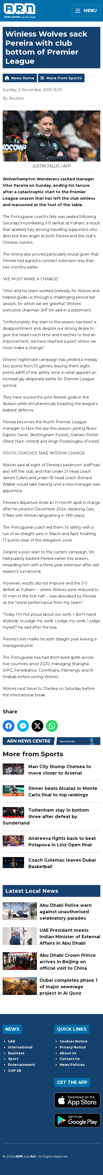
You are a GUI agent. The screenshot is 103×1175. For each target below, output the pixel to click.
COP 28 (14, 1071)
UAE (11, 1041)
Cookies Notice (73, 1041)
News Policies (72, 1065)
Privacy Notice (73, 1047)
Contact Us (70, 1059)
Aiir (33, 1156)
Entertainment (21, 1065)
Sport (13, 1059)
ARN (19, 1156)
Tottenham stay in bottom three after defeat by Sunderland (46, 817)
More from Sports (64, 78)
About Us (68, 1053)
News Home (22, 78)
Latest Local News (31, 891)
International (20, 1047)
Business (16, 1053)
